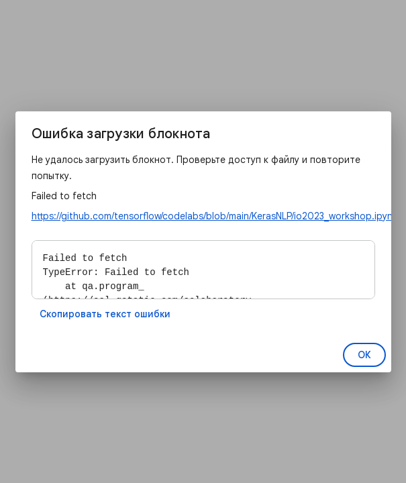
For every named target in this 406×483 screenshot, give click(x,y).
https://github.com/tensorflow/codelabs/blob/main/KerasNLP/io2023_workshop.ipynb (215, 216)
